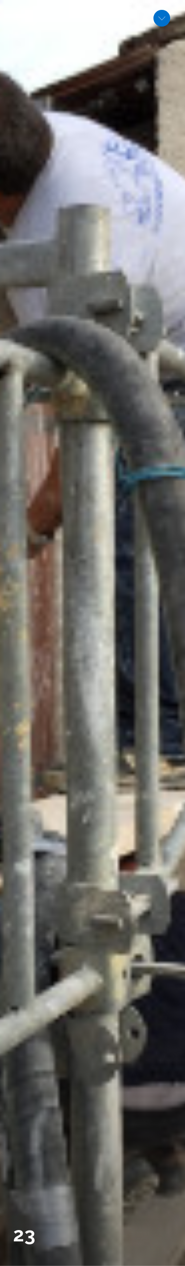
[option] (92, 633)
